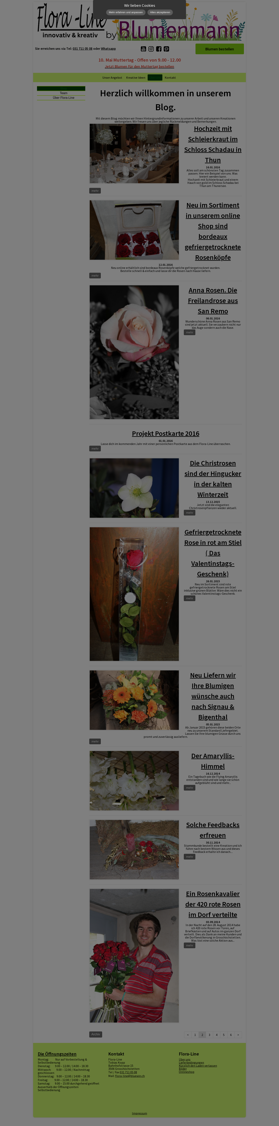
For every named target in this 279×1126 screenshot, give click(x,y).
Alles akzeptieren (160, 12)
